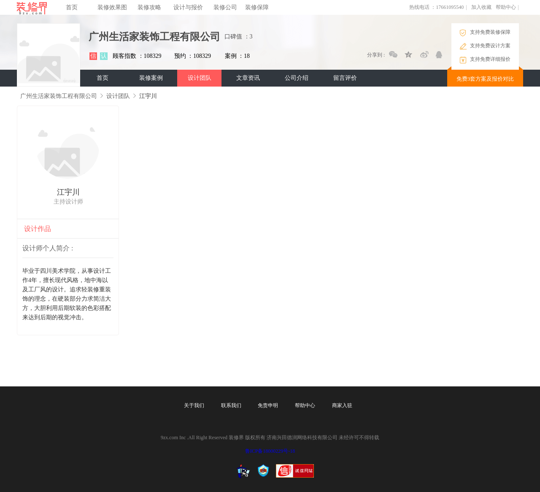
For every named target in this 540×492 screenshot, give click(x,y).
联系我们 (231, 405)
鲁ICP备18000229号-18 (270, 451)
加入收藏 (481, 7)
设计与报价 (188, 7)
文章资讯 (248, 78)
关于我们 (194, 405)
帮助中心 (506, 7)
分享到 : (376, 55)
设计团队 (199, 78)
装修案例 (151, 78)
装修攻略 (149, 7)
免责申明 (268, 405)
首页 (72, 7)
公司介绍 (296, 78)
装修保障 (257, 7)
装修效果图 (112, 7)
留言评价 (345, 78)
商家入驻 (342, 405)
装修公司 (225, 7)
